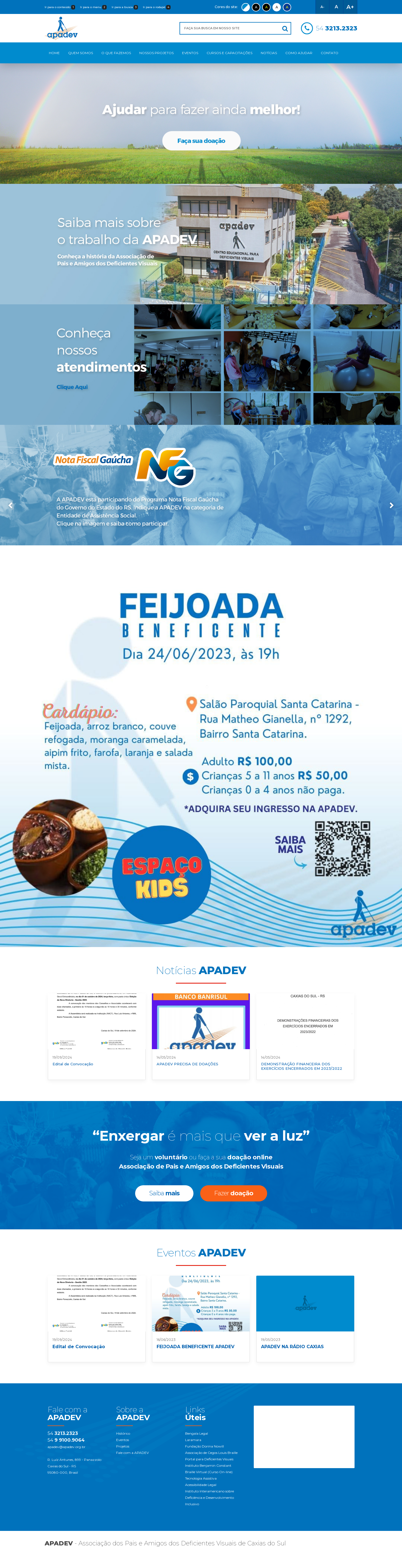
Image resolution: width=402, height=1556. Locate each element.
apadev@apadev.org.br (66, 1447)
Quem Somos (80, 53)
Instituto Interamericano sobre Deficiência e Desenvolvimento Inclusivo (209, 1497)
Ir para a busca (125, 7)
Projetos (122, 1446)
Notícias (269, 53)
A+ (350, 7)
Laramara (193, 1440)
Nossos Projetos (156, 53)
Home (54, 53)
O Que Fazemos (116, 53)
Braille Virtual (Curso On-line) (209, 1472)
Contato (329, 53)
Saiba (164, 1193)
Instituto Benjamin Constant (208, 1465)
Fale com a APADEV (132, 1453)
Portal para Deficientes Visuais (209, 1459)
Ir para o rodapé (157, 7)
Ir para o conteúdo (60, 7)
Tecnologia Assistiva (201, 1478)
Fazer (233, 1193)
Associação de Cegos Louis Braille (211, 1453)
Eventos (190, 53)
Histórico (123, 1433)
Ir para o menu (93, 7)
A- (322, 7)
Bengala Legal (196, 1433)
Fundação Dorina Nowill (204, 1446)
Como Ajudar (298, 53)
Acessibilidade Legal (200, 1485)
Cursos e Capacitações (229, 53)
